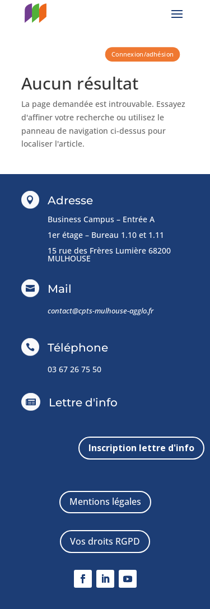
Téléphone (78, 347)
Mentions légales (105, 501)
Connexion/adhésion (142, 54)
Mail (60, 289)
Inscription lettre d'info (141, 448)
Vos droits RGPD (105, 541)
